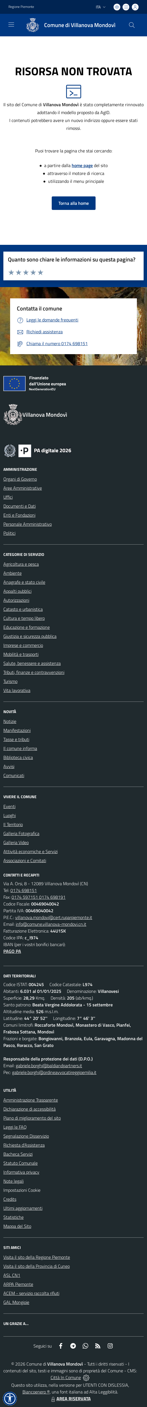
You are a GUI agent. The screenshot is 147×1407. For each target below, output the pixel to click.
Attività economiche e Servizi (30, 851)
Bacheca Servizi (18, 1154)
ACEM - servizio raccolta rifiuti (31, 1293)
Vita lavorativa (16, 690)
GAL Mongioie (16, 1302)
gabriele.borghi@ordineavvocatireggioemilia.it (54, 1072)
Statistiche (13, 1217)
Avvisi (8, 766)
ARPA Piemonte (18, 1284)
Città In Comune (66, 1377)
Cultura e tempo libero (24, 618)
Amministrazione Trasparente (30, 1100)
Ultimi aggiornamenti (22, 1208)
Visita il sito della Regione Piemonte (36, 1257)
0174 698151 (23, 890)
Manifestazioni (17, 730)
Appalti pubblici (17, 591)
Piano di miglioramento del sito (32, 1118)
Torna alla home (73, 203)
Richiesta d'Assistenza (24, 1145)
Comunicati (13, 775)
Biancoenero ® (36, 1391)
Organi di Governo (20, 479)
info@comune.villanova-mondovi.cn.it (51, 924)
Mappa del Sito (17, 1226)
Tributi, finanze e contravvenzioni (33, 672)
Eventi (9, 806)
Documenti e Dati (19, 506)
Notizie (9, 721)
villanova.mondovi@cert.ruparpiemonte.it (53, 917)
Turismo (10, 681)
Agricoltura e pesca (21, 564)
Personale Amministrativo (27, 524)
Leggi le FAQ (15, 1127)
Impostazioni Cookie (21, 1190)
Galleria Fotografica (21, 833)
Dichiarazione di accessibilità (29, 1109)
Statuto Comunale (20, 1163)
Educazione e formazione (26, 627)
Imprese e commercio (23, 645)
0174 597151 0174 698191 (38, 897)
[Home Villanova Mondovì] (68, 25)
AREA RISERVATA (70, 1398)
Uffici (8, 497)
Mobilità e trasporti (21, 654)
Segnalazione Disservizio (26, 1136)
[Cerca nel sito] (132, 25)
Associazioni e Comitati (24, 860)
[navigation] (11, 24)
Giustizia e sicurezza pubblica (29, 636)
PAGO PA (12, 951)
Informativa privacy (21, 1172)
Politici (9, 533)
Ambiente (12, 573)
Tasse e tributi (16, 739)
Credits (9, 1199)
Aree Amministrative (22, 488)
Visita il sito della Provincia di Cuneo (36, 1266)
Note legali (13, 1181)
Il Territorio (13, 824)
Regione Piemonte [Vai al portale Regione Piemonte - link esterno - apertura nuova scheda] (21, 6)
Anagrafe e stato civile (24, 582)
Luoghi (9, 815)
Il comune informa (20, 748)
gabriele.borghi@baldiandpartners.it (49, 1065)
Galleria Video (16, 842)
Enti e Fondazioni (19, 515)
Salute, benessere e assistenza (32, 663)
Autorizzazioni (16, 600)
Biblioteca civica (18, 757)
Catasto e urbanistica (23, 609)
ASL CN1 (11, 1275)
